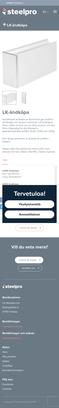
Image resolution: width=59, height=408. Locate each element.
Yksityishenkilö (29, 204)
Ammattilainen (29, 214)
